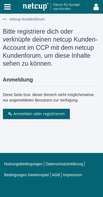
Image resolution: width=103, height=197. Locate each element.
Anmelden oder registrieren (36, 113)
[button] (7, 6)
